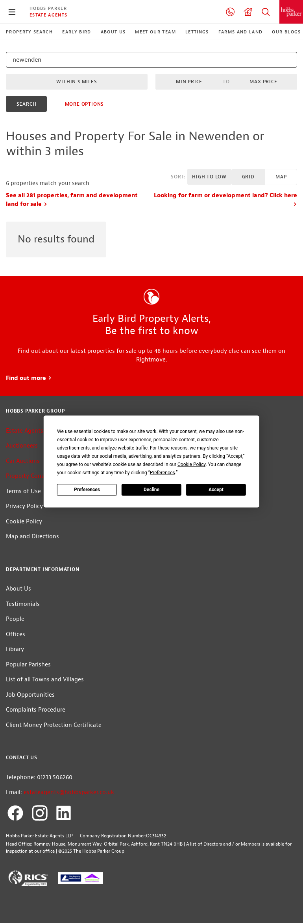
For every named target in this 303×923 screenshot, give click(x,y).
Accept (216, 489)
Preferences (87, 489)
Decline (151, 489)
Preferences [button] (162, 472)
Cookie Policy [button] (191, 464)
